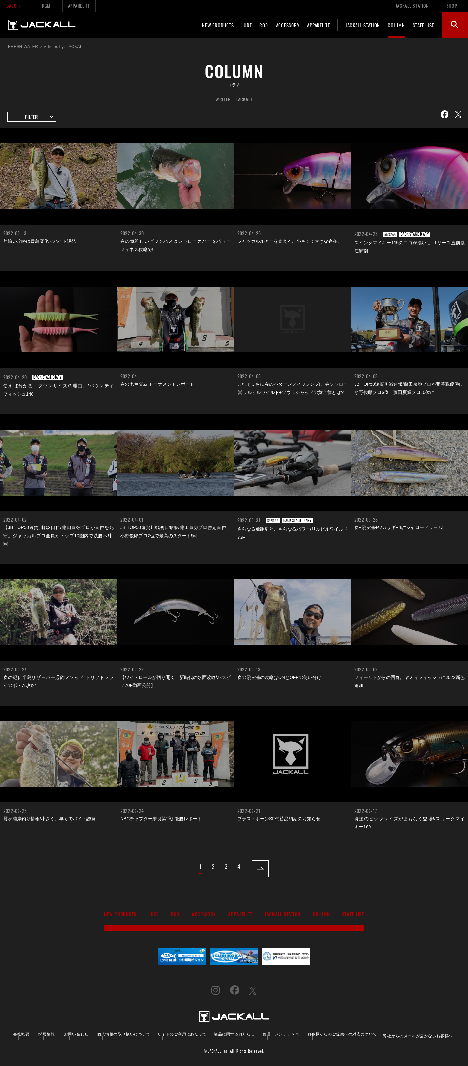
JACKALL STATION (412, 5)
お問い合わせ (76, 1033)
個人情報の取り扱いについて (123, 1033)
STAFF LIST (423, 25)
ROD (263, 25)
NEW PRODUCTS (218, 25)
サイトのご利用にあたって (181, 1033)
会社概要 (21, 1033)
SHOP (452, 5)
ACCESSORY (288, 25)
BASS (14, 5)
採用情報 (46, 1033)
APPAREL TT (79, 5)
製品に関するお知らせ (234, 1033)
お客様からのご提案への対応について (342, 1033)
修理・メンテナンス (281, 1033)
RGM (46, 5)
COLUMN (396, 25)
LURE (246, 25)
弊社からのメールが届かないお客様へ (418, 1035)
